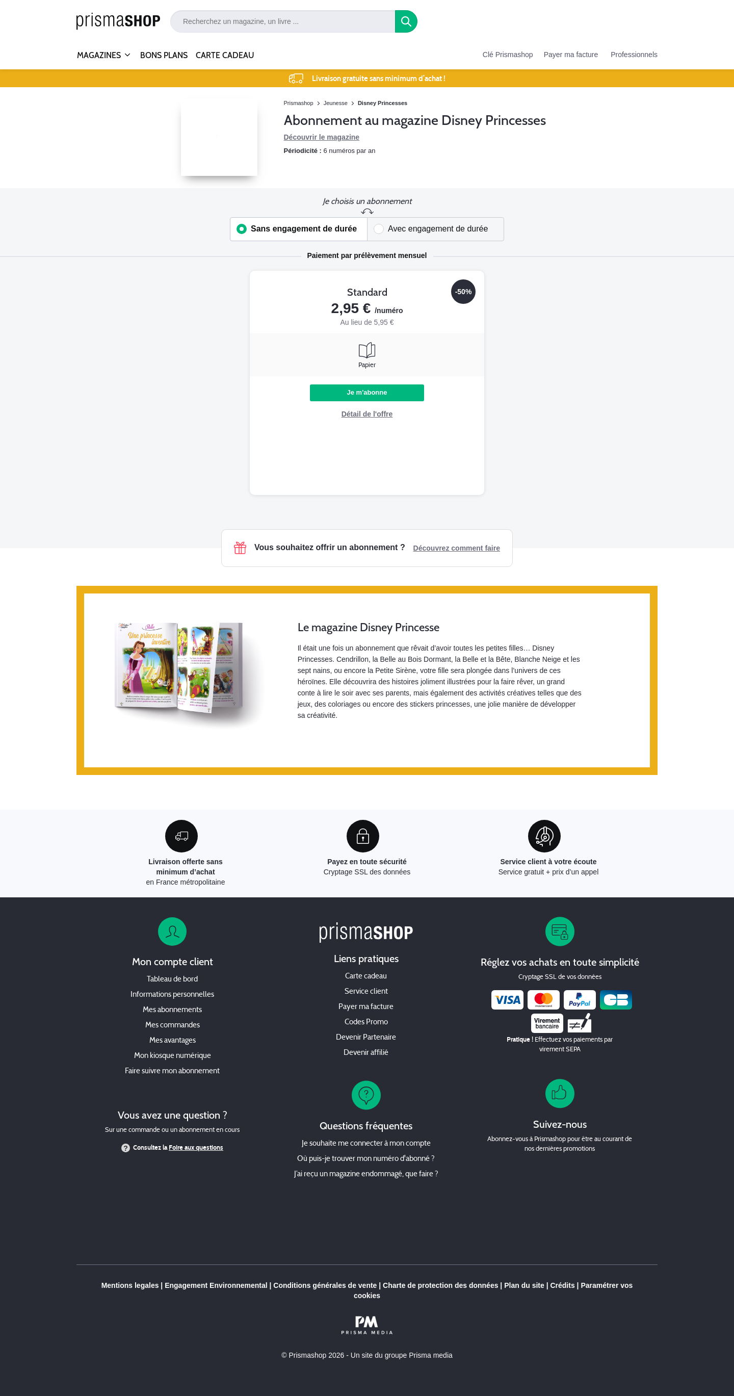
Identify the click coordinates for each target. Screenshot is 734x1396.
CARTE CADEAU (225, 55)
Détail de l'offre (367, 414)
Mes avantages (172, 1041)
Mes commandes (172, 1025)
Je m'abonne (367, 392)
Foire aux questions (196, 1148)
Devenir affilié (366, 1053)
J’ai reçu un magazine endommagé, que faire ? (366, 1174)
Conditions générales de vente (325, 1285)
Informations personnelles (172, 995)
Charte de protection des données (440, 1285)
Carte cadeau (366, 976)
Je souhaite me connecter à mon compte (366, 1144)
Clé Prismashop (508, 54)
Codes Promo (366, 1022)
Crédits (562, 1285)
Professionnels (634, 54)
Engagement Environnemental (216, 1285)
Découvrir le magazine (322, 137)
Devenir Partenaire (366, 1038)
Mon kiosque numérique (172, 1056)
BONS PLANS (164, 55)
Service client (366, 992)
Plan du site (524, 1285)
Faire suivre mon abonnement (172, 1071)
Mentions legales (130, 1285)
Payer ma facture (571, 54)
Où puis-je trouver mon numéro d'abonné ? (366, 1159)
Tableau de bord (172, 980)
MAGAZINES (99, 51)
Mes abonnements (172, 1010)
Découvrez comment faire (456, 548)
